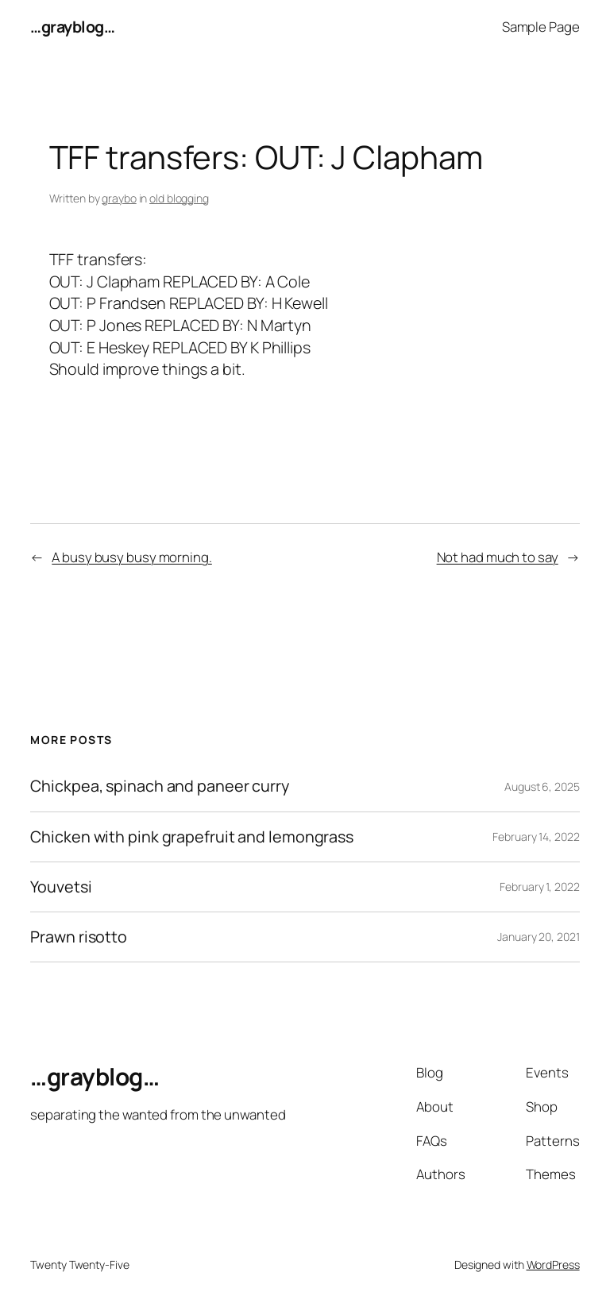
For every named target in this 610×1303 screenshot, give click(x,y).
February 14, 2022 (535, 836)
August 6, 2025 (542, 786)
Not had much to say (497, 557)
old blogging (179, 198)
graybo (119, 198)
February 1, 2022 (539, 886)
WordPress (553, 1264)
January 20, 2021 (538, 936)
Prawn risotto (78, 937)
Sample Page (541, 26)
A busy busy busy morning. (132, 557)
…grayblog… (72, 26)
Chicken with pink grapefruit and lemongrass (191, 837)
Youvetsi (60, 887)
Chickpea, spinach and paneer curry (159, 786)
